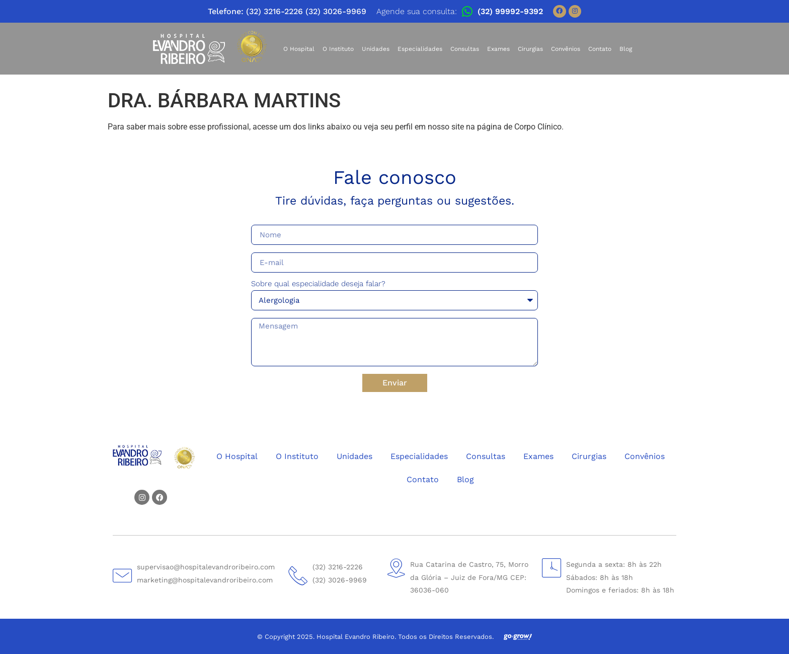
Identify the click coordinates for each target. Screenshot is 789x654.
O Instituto (338, 48)
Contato (599, 48)
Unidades (375, 48)
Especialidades (420, 48)
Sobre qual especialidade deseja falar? (318, 284)
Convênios (565, 48)
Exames (498, 48)
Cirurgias (530, 48)
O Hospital (298, 48)
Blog (625, 48)
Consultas (464, 48)
